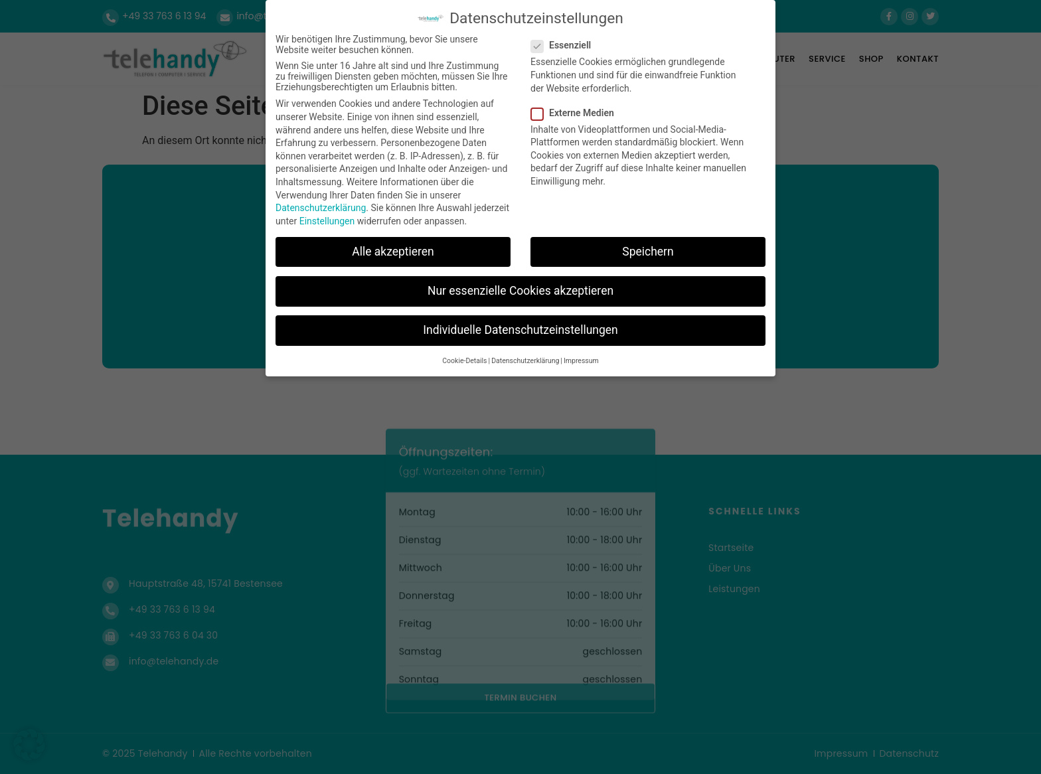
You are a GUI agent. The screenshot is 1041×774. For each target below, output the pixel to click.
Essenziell (565, 45)
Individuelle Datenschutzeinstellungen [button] (520, 329)
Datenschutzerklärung (321, 207)
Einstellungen (327, 220)
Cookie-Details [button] (464, 360)
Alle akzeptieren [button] (393, 251)
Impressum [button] (581, 360)
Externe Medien (576, 112)
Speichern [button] (647, 251)
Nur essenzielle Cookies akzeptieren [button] (520, 290)
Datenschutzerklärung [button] (525, 360)
